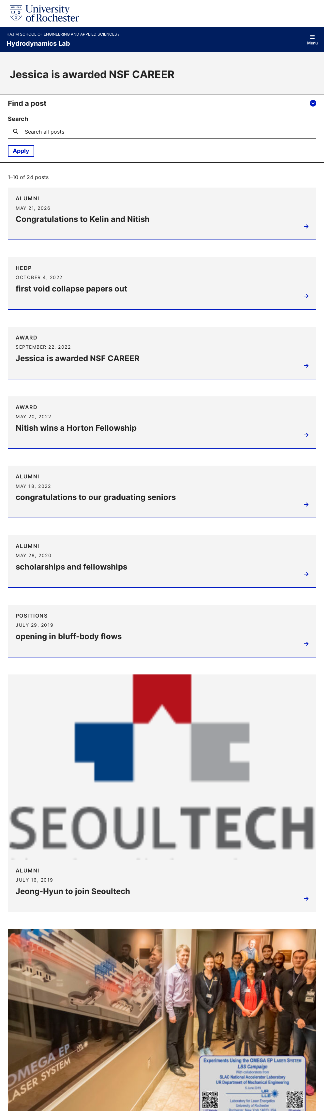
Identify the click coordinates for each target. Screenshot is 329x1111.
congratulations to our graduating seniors (96, 498)
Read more (304, 228)
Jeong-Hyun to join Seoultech (73, 892)
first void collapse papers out (72, 288)
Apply (21, 150)
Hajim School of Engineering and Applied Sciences (62, 34)
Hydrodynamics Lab (38, 43)
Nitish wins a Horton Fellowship (76, 428)
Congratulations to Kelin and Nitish (83, 219)
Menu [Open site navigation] (312, 39)
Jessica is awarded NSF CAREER (78, 358)
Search (18, 119)
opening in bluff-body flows (69, 637)
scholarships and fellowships (72, 567)
